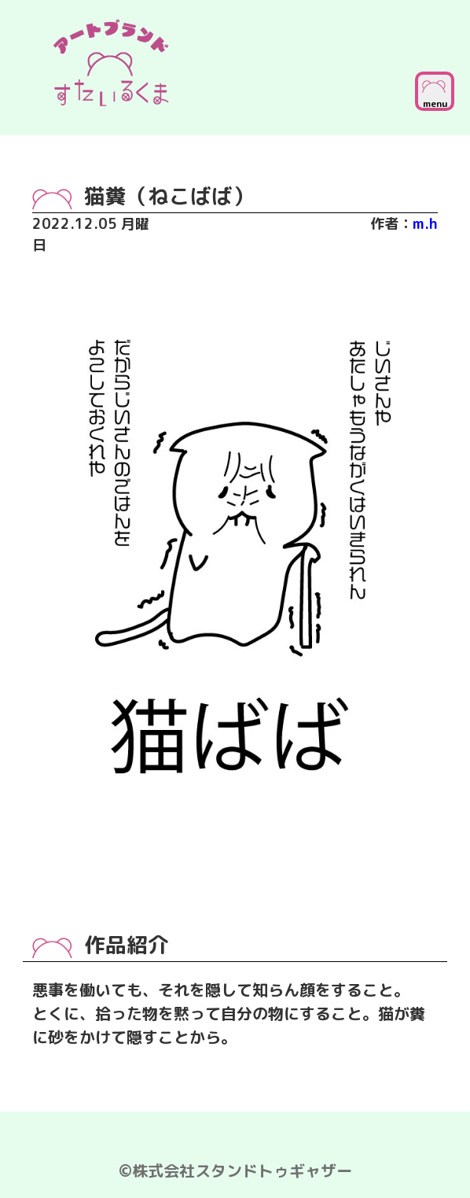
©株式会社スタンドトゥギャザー (235, 1170)
